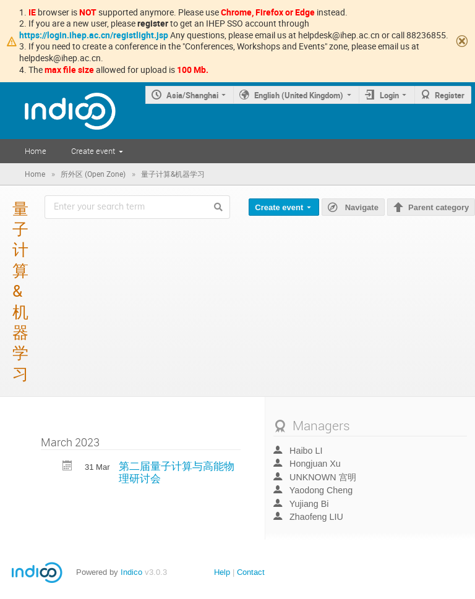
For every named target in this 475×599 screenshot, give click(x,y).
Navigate (361, 206)
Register (449, 95)
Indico (131, 572)
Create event (93, 150)
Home (35, 150)
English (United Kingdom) (298, 95)
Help (222, 572)
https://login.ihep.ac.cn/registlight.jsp (93, 35)
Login (389, 95)
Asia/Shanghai (192, 95)
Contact (251, 572)
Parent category (438, 207)
